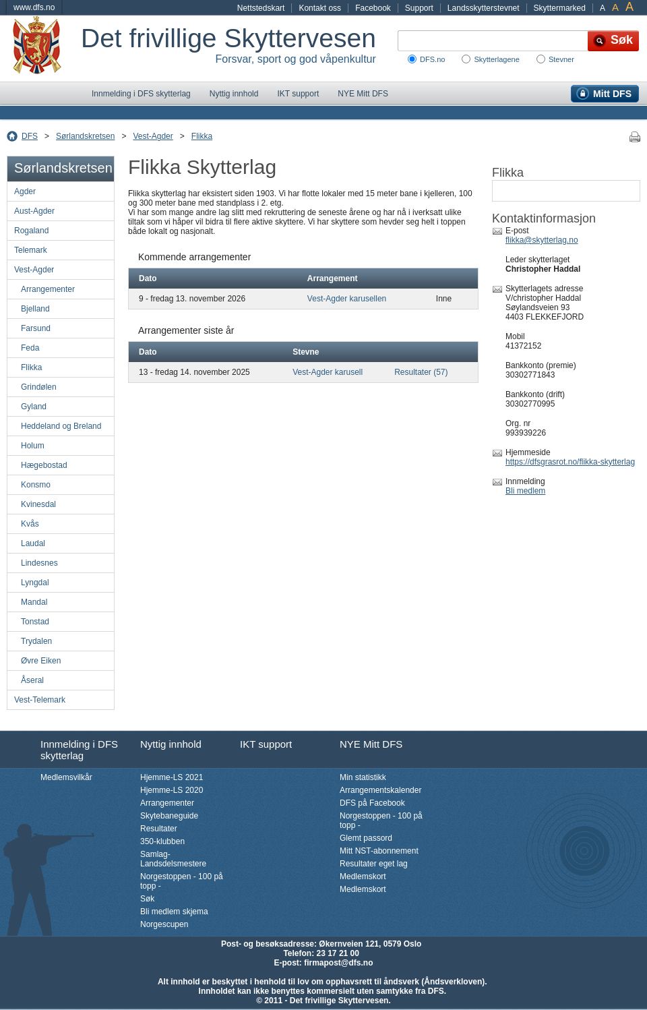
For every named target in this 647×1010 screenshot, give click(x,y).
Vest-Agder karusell (327, 372)
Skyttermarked (560, 8)
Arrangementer (48, 289)
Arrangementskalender (380, 790)
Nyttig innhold (234, 93)
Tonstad (35, 621)
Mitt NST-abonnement (379, 851)
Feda (30, 348)
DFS (30, 136)
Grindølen (39, 387)
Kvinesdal (38, 504)
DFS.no (432, 59)
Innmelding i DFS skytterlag (141, 93)
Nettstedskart (261, 8)
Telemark (30, 250)
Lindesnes (39, 563)
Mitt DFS (612, 93)
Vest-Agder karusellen (346, 298)
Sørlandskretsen (85, 136)
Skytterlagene (496, 59)
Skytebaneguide (169, 816)
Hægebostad (44, 465)
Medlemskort (363, 876)
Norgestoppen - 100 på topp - (181, 881)
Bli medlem (525, 491)
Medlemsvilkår (66, 777)
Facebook (373, 8)
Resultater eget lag (374, 863)
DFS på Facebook (372, 803)
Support (419, 8)
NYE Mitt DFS (363, 93)
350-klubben (162, 841)
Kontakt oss (320, 8)
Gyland (34, 406)
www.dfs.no (34, 7)
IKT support (298, 93)
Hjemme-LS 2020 (171, 790)
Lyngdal (35, 582)
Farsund (36, 328)
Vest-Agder (153, 136)
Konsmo (36, 484)
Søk (147, 898)
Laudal (33, 543)
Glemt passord (366, 838)
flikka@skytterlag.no (541, 240)
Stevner (561, 59)
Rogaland (31, 230)
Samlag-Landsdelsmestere (173, 859)
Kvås (30, 524)
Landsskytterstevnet (484, 8)
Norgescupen (164, 924)
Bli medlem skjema (174, 911)
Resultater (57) (421, 372)
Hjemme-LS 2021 (171, 777)
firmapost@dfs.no (338, 963)
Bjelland (35, 309)
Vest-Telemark (39, 700)
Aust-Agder (34, 211)
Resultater (158, 828)
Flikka (201, 136)
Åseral (32, 680)
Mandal (34, 602)
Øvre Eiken (41, 660)
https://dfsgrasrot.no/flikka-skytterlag (570, 462)
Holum (32, 445)
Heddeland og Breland (61, 426)
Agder (25, 191)
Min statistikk (363, 777)
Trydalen (36, 641)
